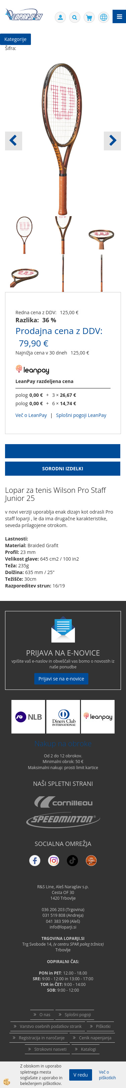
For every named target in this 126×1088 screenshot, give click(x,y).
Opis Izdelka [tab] (63, 451)
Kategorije (15, 39)
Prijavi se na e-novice (61, 678)
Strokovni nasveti (50, 1049)
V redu (81, 1075)
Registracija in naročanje (42, 1038)
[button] (112, 141)
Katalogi (88, 1049)
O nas (45, 1015)
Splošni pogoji (78, 1015)
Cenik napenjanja (95, 1038)
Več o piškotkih (107, 1075)
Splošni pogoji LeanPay (81, 415)
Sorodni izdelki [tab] (62, 468)
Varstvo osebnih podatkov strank (51, 1026)
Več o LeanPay (31, 415)
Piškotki (103, 1026)
